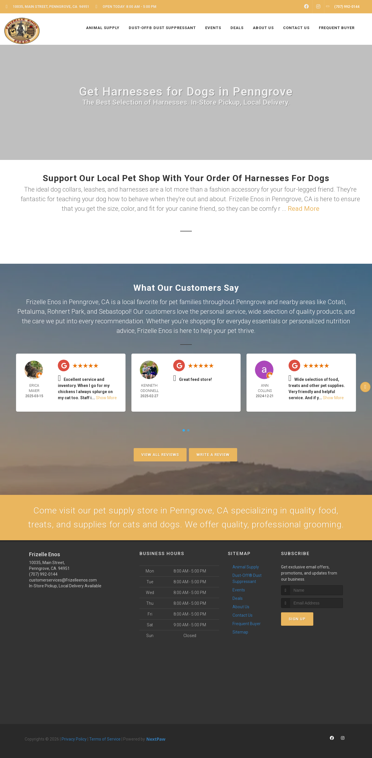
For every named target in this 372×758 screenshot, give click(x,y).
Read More (303, 208)
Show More (106, 397)
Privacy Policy (74, 739)
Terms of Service (105, 739)
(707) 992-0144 (43, 574)
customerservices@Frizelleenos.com (63, 580)
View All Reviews (160, 454)
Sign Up (297, 619)
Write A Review (213, 454)
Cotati (336, 302)
